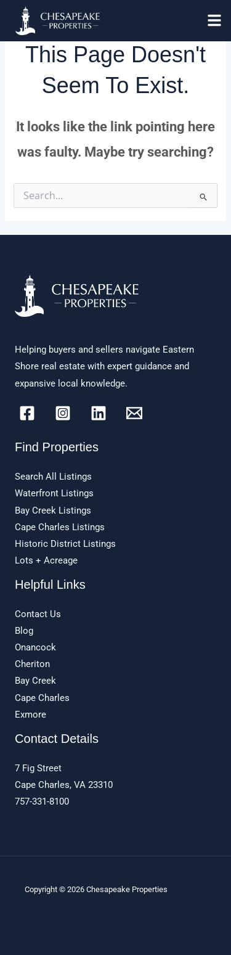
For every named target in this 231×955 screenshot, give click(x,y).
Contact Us (38, 614)
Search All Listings (53, 476)
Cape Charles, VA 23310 (64, 784)
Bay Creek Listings (53, 510)
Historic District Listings (65, 543)
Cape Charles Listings (60, 527)
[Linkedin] (98, 413)
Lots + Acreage (46, 560)
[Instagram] (63, 413)
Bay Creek (35, 680)
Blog (24, 630)
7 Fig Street (38, 768)
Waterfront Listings (54, 493)
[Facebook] (27, 413)
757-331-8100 (42, 801)
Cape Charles (42, 697)
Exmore (30, 714)
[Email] (134, 413)
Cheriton (32, 664)
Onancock (35, 647)
